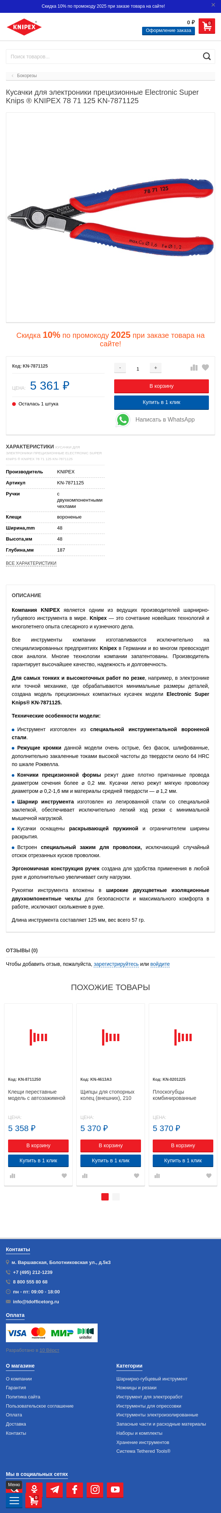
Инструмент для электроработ (149, 1397)
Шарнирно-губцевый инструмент (152, 1379)
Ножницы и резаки (136, 1387)
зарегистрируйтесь (116, 964)
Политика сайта (23, 1397)
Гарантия (16, 1387)
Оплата (14, 1415)
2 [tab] (116, 1196)
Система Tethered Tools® (143, 1451)
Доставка (16, 1424)
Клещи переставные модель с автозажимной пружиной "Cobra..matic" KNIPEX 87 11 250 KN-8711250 (36, 1095)
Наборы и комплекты (139, 1433)
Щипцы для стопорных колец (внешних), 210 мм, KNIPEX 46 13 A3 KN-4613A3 (107, 1095)
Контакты (16, 1433)
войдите (160, 964)
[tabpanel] (38, 1094)
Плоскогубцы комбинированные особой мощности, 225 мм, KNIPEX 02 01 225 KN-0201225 (180, 1095)
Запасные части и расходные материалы (161, 1424)
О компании (19, 1379)
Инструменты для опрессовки (148, 1406)
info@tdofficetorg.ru (36, 1301)
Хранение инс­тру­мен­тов (142, 1442)
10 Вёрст (49, 1350)
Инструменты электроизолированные (157, 1415)
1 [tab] (105, 1196)
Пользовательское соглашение (39, 1406)
